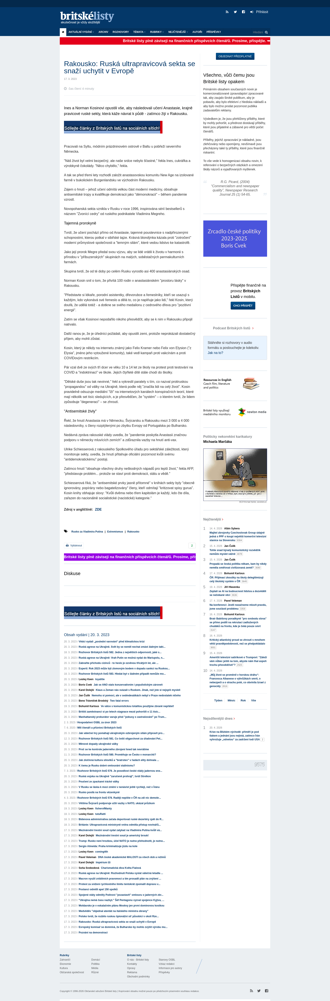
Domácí (95, 959)
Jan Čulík (84, 695)
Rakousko (133, 531)
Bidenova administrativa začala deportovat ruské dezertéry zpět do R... (121, 819)
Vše (253, 700)
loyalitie (100, 679)
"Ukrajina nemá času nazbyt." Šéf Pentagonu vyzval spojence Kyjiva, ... (121, 900)
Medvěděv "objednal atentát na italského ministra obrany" (113, 911)
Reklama (132, 972)
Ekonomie (65, 963)
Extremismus (115, 531)
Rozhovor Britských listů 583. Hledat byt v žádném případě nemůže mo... (122, 673)
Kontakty (132, 963)
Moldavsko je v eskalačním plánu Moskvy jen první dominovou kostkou (121, 905)
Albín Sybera (232, 528)
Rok (243, 700)
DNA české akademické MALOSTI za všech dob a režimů (132, 857)
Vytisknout (74, 545)
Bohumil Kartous (89, 706)
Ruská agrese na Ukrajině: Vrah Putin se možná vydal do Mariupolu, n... (121, 657)
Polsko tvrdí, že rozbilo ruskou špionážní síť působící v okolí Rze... (119, 916)
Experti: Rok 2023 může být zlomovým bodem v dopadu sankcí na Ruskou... (124, 668)
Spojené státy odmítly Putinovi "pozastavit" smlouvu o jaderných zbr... (121, 894)
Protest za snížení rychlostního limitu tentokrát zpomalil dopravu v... (119, 884)
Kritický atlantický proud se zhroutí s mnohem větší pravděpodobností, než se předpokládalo (237, 643)
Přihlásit (259, 12)
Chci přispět (243, 305)
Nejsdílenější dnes (218, 718)
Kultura (64, 968)
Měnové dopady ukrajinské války (98, 743)
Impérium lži (103, 862)
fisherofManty (103, 808)
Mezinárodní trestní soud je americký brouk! (122, 835)
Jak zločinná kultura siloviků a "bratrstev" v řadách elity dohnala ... (119, 760)
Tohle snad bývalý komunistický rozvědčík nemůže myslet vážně (235, 552)
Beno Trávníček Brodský (93, 700)
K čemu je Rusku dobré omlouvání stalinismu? (107, 765)
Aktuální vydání (81, 32)
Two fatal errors (119, 700)
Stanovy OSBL (167, 959)
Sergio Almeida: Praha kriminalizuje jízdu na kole (108, 846)
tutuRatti (100, 814)
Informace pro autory (170, 968)
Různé (95, 972)
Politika (95, 963)
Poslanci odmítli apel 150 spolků (98, 889)
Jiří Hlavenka (232, 587)
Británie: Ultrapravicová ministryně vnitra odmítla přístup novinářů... (120, 824)
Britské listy (89, 18)
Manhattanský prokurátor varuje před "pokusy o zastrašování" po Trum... (122, 716)
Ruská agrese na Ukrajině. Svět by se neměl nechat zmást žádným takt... (122, 646)
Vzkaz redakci (166, 963)
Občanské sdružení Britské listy (100, 991)
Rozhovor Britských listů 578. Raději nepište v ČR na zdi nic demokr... (119, 797)
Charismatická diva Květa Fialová (121, 867)
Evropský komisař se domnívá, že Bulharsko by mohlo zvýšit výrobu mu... (123, 927)
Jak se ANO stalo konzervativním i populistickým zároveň (128, 684)
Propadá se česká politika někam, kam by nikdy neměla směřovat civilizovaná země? (238, 566)
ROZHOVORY (121, 32)
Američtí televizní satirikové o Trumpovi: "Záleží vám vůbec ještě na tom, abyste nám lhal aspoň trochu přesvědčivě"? (238, 661)
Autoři (197, 32)
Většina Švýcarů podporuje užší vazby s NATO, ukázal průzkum (117, 803)
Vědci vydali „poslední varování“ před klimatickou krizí (112, 641)
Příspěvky (213, 32)
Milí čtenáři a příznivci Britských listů (99, 727)
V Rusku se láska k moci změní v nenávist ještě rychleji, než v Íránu (119, 787)
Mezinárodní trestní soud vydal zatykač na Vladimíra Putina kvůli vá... (120, 830)
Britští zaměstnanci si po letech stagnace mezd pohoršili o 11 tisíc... (119, 711)
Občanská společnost (72, 972)
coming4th (101, 851)
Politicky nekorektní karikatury (227, 439)
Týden (218, 700)
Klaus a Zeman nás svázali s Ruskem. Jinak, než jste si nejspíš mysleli (138, 690)
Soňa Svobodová (89, 867)
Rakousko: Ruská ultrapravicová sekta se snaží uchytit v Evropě (117, 921)
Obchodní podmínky (138, 976)
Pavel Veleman (87, 857)
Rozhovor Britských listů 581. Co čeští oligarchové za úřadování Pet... (120, 738)
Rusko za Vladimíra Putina (87, 531)
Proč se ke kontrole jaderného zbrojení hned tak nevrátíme (114, 749)
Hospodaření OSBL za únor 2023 (96, 722)
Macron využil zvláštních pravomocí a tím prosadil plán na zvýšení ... (120, 878)
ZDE (98, 509)
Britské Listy (237, 963)
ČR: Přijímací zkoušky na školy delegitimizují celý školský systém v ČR (236, 579)
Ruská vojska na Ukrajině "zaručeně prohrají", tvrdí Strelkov (115, 776)
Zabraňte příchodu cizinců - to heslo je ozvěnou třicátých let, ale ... (118, 663)
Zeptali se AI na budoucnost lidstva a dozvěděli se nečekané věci (238, 593)
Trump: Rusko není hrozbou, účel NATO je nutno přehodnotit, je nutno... (122, 841)
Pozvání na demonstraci (93, 932)
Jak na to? (215, 353)
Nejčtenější (178, 32)
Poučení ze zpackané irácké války (99, 781)
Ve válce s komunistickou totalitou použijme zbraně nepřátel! (137, 706)
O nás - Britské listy (138, 959)
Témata (139, 32)
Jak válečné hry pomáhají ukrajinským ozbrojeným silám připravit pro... (121, 733)
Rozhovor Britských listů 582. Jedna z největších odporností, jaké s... (120, 652)
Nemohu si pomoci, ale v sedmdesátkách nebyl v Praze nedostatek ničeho (136, 695)
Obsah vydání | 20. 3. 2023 (86, 635)
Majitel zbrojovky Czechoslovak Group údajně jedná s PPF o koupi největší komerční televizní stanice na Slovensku (238, 536)
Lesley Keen (86, 679)
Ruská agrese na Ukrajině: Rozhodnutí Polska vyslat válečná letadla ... (121, 873)
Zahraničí (65, 959)
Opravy (131, 968)
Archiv (103, 32)
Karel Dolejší (86, 690)
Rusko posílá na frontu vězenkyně (99, 792)
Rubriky (157, 32)
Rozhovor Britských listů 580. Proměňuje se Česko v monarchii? (117, 754)
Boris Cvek (85, 684)
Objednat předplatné (235, 56)
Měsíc (231, 700)
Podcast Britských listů (227, 328)
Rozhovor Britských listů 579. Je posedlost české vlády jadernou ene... (119, 770)
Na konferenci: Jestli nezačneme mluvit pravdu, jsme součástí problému (238, 607)
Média (94, 968)
